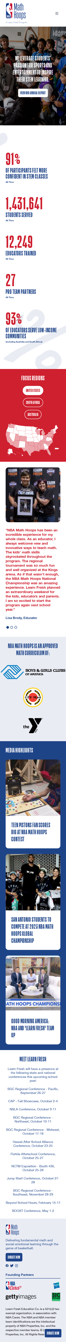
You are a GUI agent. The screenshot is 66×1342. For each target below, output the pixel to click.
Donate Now (53, 1333)
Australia (33, 414)
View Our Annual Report (33, 93)
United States (33, 390)
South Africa (33, 402)
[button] (7, 627)
